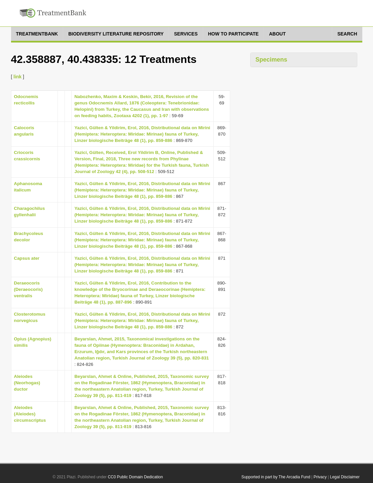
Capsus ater (26, 258)
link (17, 76)
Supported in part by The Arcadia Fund (275, 477)
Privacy (320, 477)
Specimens (271, 59)
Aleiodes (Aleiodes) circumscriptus (30, 414)
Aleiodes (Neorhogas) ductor (27, 383)
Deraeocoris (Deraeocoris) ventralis (28, 289)
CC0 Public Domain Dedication (135, 477)
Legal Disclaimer (345, 477)
